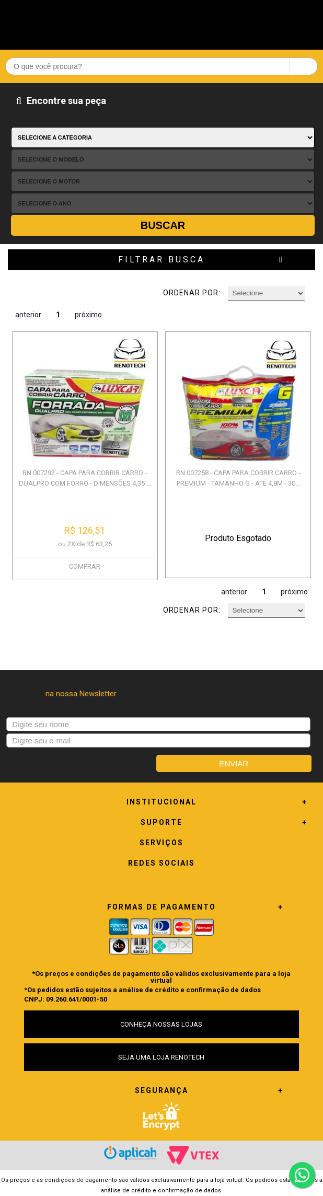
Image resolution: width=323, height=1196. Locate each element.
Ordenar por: (192, 293)
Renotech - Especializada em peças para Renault (161, 22)
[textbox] (161, 66)
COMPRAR (84, 566)
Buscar (163, 225)
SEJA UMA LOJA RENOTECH (161, 1057)
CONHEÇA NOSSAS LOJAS (161, 1024)
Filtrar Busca (161, 259)
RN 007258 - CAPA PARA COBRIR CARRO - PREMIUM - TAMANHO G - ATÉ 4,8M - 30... (238, 478)
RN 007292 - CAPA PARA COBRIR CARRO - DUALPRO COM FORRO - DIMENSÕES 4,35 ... (85, 478)
